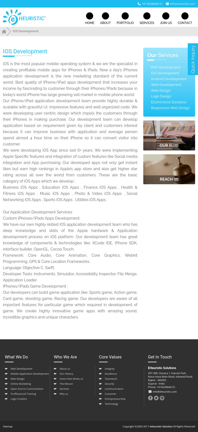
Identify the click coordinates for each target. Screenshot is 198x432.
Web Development (166, 85)
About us (65, 368)
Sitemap (8, 426)
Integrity (109, 368)
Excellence (111, 373)
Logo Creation (19, 399)
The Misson (66, 383)
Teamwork (111, 378)
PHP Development (166, 67)
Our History (66, 373)
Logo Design (161, 96)
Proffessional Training (23, 394)
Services (64, 388)
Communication (114, 388)
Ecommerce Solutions (168, 102)
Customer (110, 394)
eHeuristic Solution (161, 426)
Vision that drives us (71, 378)
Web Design (161, 90)
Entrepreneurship (115, 399)
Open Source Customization (27, 388)
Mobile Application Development (30, 373)
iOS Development (165, 73)
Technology (111, 404)
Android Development (169, 79)
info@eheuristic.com (182, 3)
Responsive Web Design (170, 108)
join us (166, 18)
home (89, 18)
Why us (64, 394)
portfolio (125, 18)
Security (109, 383)
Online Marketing (21, 383)
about (105, 18)
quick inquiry (193, 59)
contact (185, 18)
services (147, 18)
